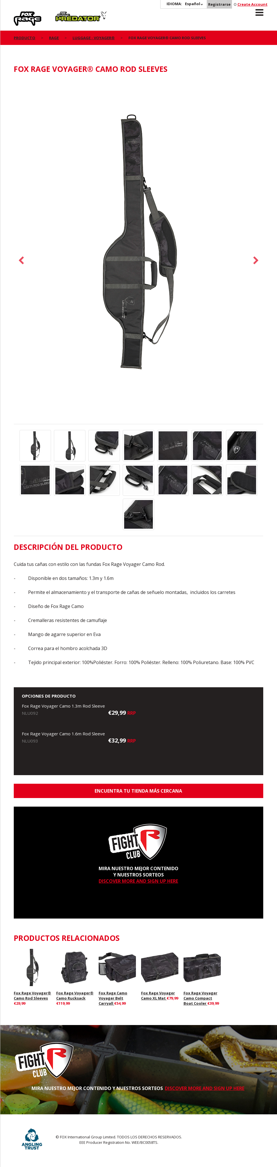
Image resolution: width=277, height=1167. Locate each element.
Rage (19, 14)
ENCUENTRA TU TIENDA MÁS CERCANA (138, 791)
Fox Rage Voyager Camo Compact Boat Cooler (200, 998)
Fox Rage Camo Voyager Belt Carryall (113, 998)
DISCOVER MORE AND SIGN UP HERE (138, 881)
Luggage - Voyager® (94, 37)
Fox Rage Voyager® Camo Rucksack (74, 995)
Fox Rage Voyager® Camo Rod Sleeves (32, 995)
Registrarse (219, 4)
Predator (65, 14)
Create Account (252, 4)
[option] (138, 252)
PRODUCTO (24, 37)
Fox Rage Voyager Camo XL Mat (158, 995)
